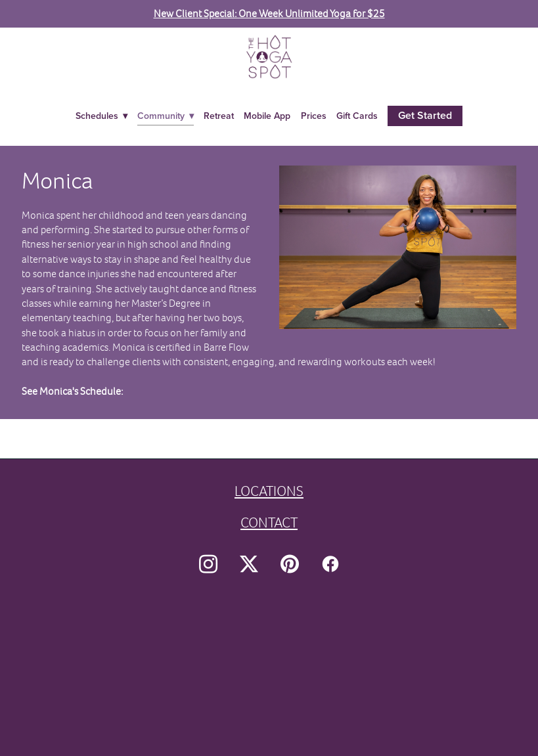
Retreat (219, 115)
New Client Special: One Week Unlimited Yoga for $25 (269, 13)
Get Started (425, 115)
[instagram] (208, 564)
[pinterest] (289, 564)
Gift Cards (357, 115)
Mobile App (267, 115)
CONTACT (269, 522)
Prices (313, 115)
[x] (249, 564)
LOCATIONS (269, 490)
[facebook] (330, 564)
